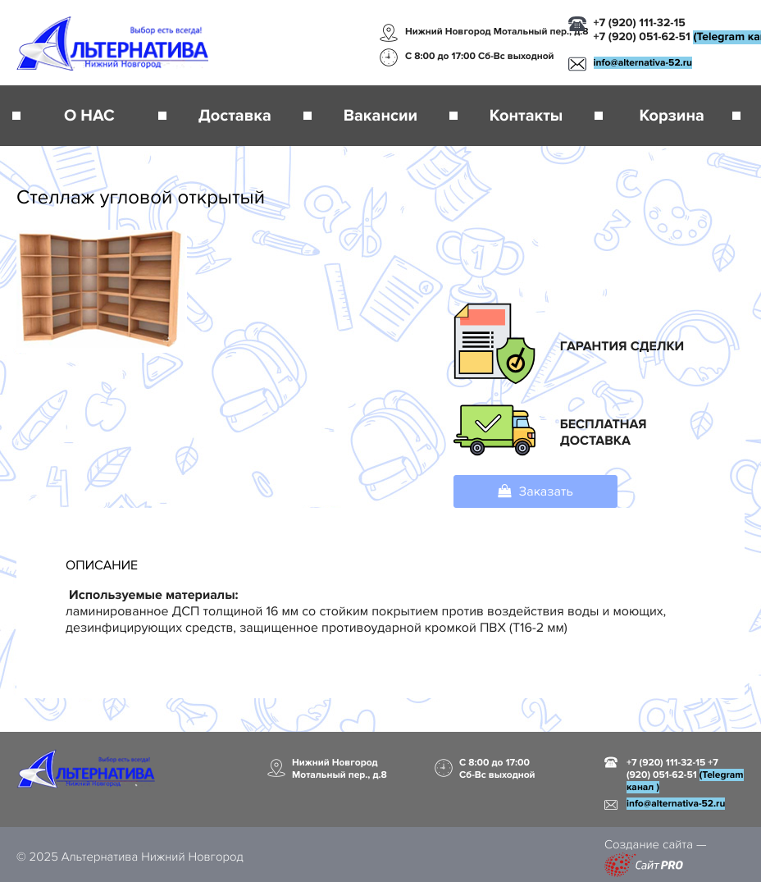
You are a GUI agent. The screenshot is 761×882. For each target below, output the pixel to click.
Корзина (671, 116)
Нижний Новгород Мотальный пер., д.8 (497, 31)
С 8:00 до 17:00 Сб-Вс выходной (479, 56)
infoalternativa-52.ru (643, 63)
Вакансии (380, 116)
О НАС (89, 116)
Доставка (234, 116)
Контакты (526, 116)
